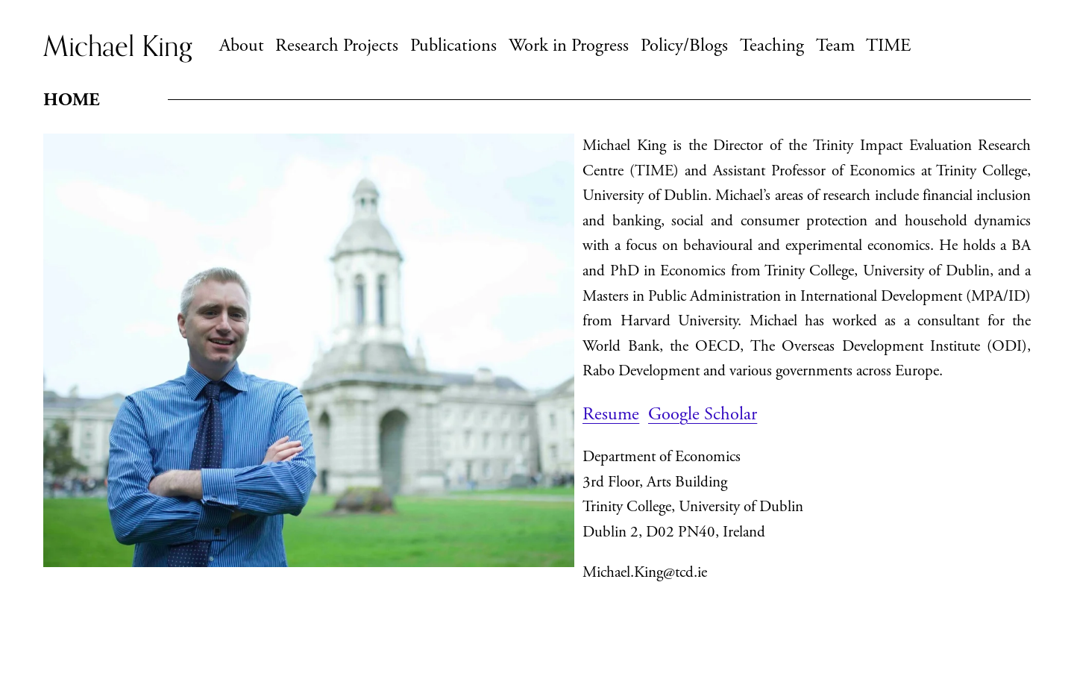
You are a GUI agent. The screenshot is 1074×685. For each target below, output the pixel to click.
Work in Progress (569, 45)
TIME (888, 45)
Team (835, 45)
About (241, 45)
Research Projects (336, 45)
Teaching (772, 45)
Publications (453, 45)
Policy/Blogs (684, 45)
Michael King (117, 45)
